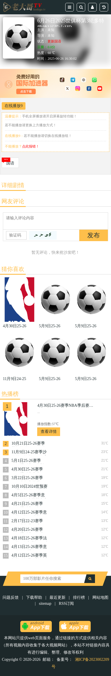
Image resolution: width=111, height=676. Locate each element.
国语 (10, 163)
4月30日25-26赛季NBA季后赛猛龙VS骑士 (65, 405)
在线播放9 (14, 106)
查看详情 (49, 431)
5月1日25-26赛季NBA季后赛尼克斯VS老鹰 (27, 461)
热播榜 (10, 394)
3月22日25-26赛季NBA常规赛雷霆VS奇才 (28, 478)
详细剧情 (12, 185)
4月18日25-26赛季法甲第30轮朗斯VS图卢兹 (30, 538)
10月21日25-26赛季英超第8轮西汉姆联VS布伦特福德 (28, 444)
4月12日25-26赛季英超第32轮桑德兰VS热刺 (30, 556)
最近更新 (57, 597)
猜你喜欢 (12, 269)
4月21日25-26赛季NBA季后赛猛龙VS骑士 (28, 504)
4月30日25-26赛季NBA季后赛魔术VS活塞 (28, 469)
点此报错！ (30, 146)
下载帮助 (34, 597)
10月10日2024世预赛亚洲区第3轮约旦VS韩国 (29, 487)
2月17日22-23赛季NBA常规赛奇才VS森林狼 (28, 521)
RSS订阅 (66, 603)
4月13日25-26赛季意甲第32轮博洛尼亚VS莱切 (30, 547)
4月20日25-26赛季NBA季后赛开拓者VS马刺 (27, 530)
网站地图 (100, 597)
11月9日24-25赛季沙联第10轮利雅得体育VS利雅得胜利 (29, 452)
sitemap (45, 603)
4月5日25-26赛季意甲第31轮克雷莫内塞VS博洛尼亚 (29, 495)
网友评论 (12, 201)
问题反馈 (11, 597)
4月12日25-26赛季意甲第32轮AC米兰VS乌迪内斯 (29, 513)
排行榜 (79, 597)
